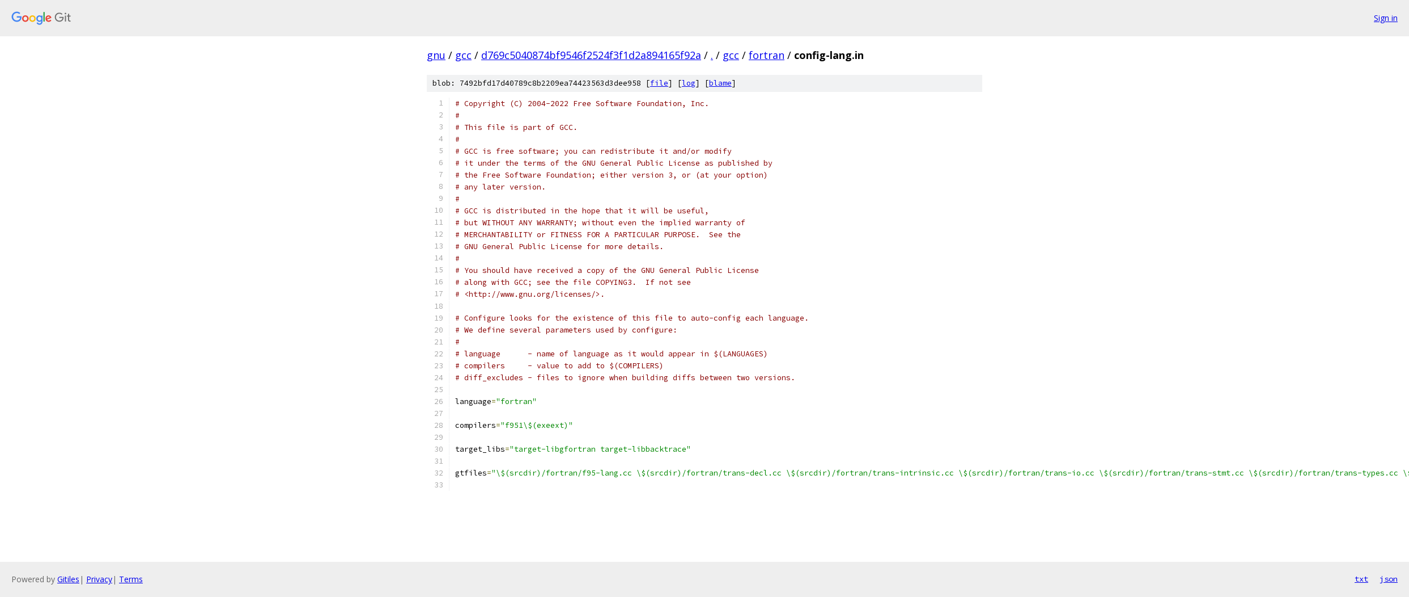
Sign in (1386, 17)
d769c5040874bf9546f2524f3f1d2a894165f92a (591, 55)
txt (1361, 579)
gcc (463, 55)
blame (720, 83)
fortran (766, 55)
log (688, 83)
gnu (436, 55)
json (1389, 579)
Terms (131, 579)
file (659, 83)
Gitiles (68, 579)
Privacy (99, 579)
